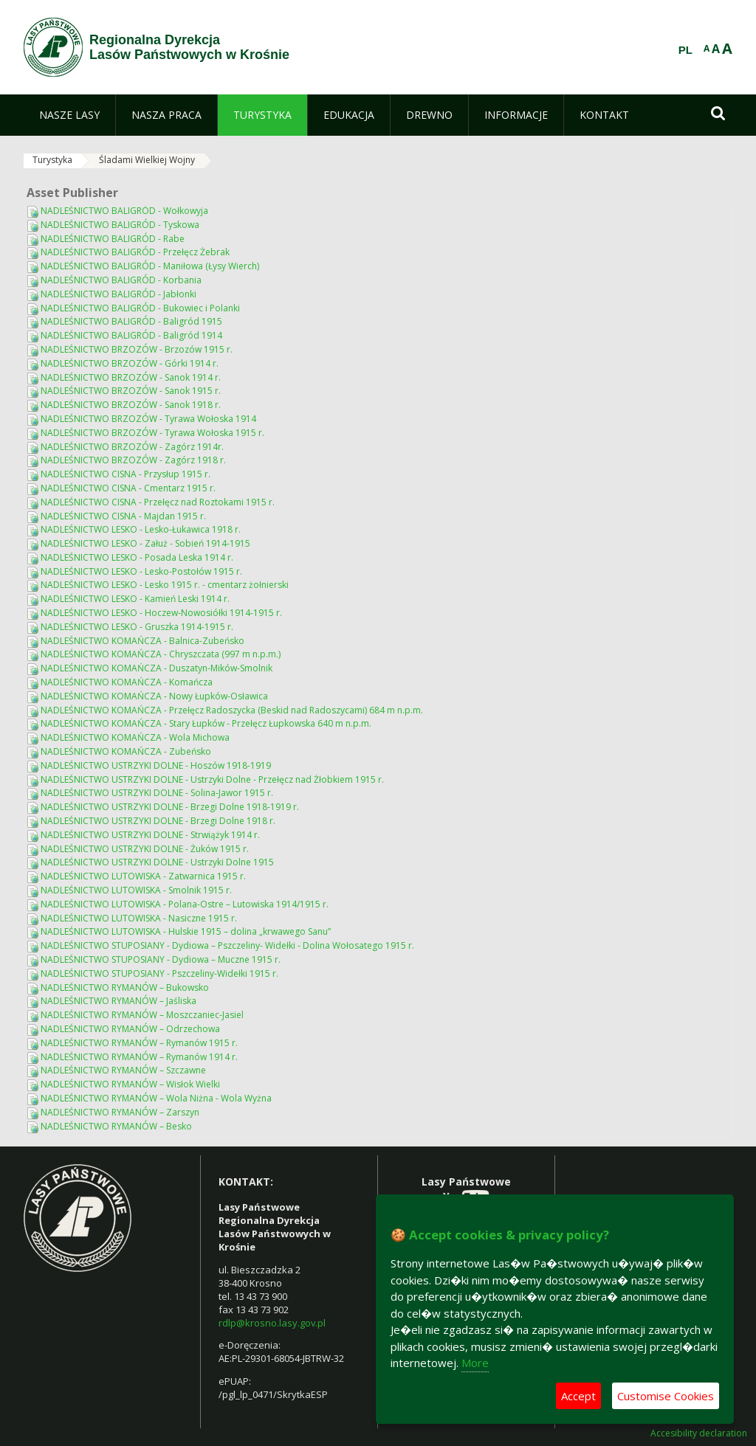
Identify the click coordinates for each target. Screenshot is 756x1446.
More (475, 1362)
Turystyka (52, 159)
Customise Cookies (665, 1395)
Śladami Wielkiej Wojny (147, 159)
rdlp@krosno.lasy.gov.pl (272, 1322)
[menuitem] (69, 115)
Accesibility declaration (698, 1433)
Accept (578, 1395)
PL (685, 50)
